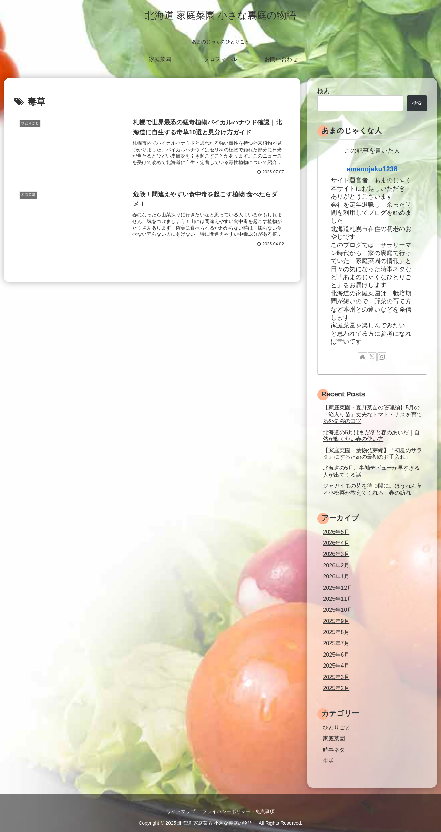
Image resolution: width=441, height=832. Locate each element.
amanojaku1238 (372, 169)
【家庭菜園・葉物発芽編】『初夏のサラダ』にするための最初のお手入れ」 (372, 453)
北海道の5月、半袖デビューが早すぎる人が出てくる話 (371, 471)
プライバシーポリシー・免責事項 (239, 811)
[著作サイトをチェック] (362, 356)
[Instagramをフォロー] (381, 356)
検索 (323, 91)
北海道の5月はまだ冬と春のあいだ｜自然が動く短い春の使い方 (371, 435)
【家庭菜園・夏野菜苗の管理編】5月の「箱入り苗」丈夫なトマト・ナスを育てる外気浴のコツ (372, 414)
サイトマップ (180, 811)
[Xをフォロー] (372, 356)
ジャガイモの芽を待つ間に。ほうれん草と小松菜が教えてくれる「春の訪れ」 (372, 489)
